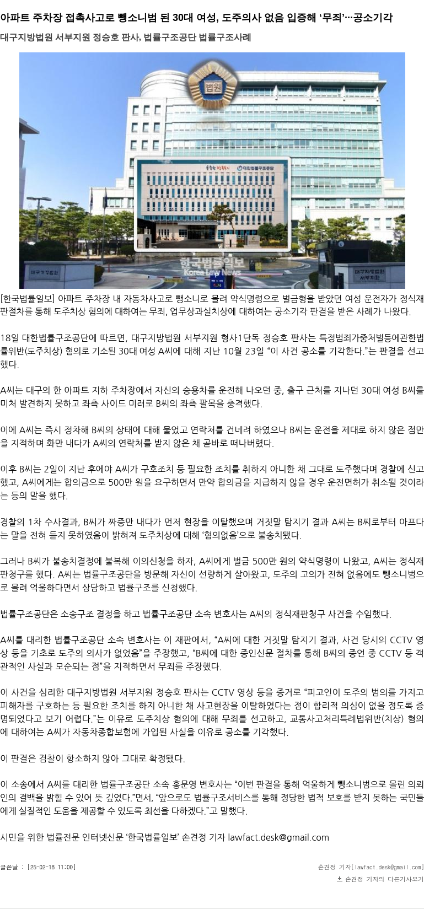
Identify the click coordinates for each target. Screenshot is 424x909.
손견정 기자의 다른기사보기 (384, 879)
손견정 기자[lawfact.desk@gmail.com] (371, 867)
